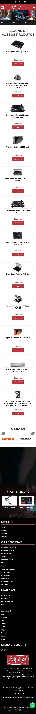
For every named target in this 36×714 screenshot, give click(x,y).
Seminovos (5, 578)
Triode (3, 639)
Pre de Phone (5, 572)
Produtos (4, 533)
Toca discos (5, 584)
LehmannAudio (6, 611)
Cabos (3, 556)
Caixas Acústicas (7, 560)
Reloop (3, 633)
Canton (3, 605)
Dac (2, 566)
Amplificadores (6, 553)
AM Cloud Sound (7, 601)
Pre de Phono (5, 575)
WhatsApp (32, 705)
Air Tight (4, 598)
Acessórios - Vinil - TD (8, 547)
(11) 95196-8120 (20, 694)
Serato (3, 636)
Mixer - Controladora (8, 569)
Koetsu (3, 608)
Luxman (4, 617)
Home (3, 527)
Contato (4, 536)
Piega (3, 626)
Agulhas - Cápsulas (7, 550)
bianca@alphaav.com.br (27, 697)
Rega (3, 630)
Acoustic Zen (5, 595)
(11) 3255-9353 (19, 690)
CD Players (5, 563)
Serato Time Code (7, 581)
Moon (3, 620)
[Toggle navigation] (2, 7)
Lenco (3, 614)
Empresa (4, 530)
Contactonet (22, 711)
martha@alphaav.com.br (12, 697)
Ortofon (3, 623)
